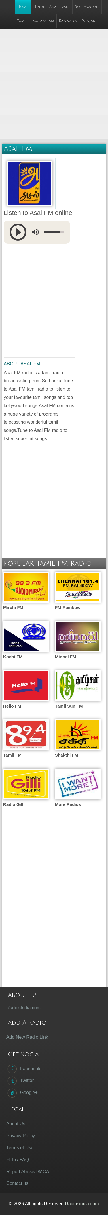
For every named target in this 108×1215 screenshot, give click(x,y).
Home (23, 7)
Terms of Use (19, 1147)
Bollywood (87, 7)
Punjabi (89, 21)
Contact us (17, 1183)
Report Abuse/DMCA (27, 1171)
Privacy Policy (20, 1135)
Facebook (23, 1069)
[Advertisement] (54, 84)
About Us (15, 1123)
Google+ (22, 1093)
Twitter (20, 1081)
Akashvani (59, 7)
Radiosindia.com (82, 1203)
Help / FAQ (17, 1159)
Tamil (22, 21)
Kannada (68, 21)
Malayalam (43, 21)
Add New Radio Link (27, 1037)
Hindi (38, 7)
